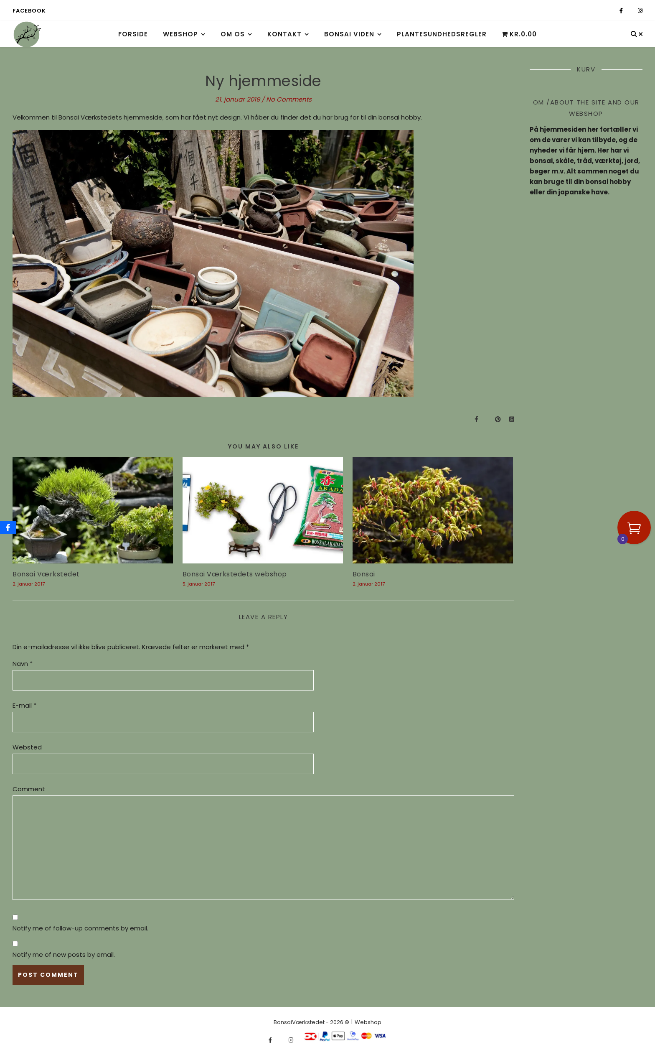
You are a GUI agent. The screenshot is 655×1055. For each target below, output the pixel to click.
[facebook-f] (621, 11)
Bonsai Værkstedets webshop (235, 574)
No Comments (289, 99)
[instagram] (640, 11)
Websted (27, 747)
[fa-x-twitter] (631, 11)
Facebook (29, 11)
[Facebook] (8, 527)
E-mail (24, 705)
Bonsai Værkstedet (46, 574)
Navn (23, 663)
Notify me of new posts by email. (64, 954)
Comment (29, 789)
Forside (133, 34)
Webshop (180, 34)
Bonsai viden (349, 34)
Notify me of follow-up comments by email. (80, 928)
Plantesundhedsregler (442, 34)
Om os (233, 34)
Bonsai (364, 574)
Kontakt (284, 34)
